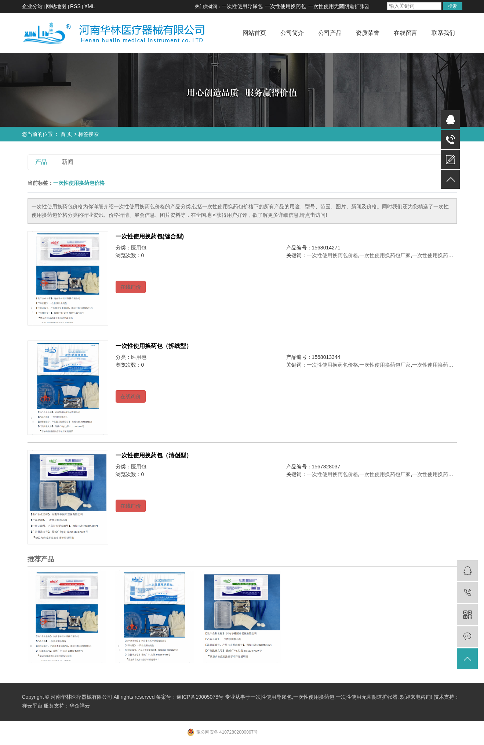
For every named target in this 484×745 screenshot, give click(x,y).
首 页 (66, 134)
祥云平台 (32, 706)
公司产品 (330, 33)
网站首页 (254, 33)
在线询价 (130, 287)
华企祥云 (79, 706)
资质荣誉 (367, 33)
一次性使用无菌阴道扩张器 (339, 6)
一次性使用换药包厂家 (385, 255)
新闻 (67, 162)
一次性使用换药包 (285, 6)
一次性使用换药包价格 (332, 255)
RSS (75, 6)
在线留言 (405, 33)
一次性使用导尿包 (242, 6)
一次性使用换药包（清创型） (154, 455)
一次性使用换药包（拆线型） (154, 346)
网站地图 (56, 6)
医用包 (138, 248)
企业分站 (32, 6)
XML (89, 6)
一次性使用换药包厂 (435, 255)
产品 (41, 162)
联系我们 (443, 33)
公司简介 (292, 33)
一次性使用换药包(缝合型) (150, 236)
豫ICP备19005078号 (200, 697)
